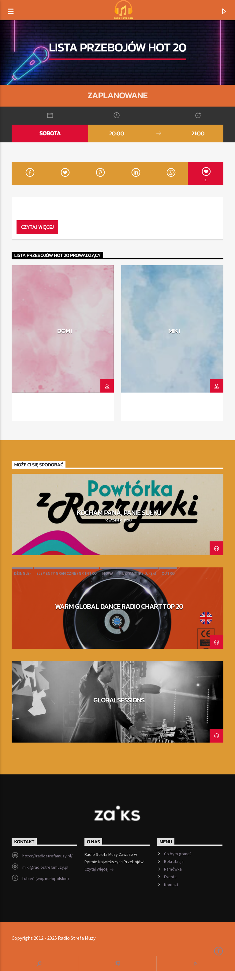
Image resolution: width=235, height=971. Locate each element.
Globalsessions (119, 700)
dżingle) (22, 573)
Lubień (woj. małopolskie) (45, 878)
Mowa (107, 573)
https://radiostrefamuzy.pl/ (47, 856)
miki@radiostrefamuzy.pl (45, 867)
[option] (63, 343)
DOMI (64, 330)
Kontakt (171, 884)
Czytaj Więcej (99, 869)
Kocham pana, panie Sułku (119, 512)
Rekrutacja (174, 861)
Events (170, 876)
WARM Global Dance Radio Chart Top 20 (119, 606)
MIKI (174, 330)
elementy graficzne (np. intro (66, 573)
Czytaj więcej (37, 227)
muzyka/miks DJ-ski (137, 573)
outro (168, 573)
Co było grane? (178, 853)
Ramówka (173, 869)
